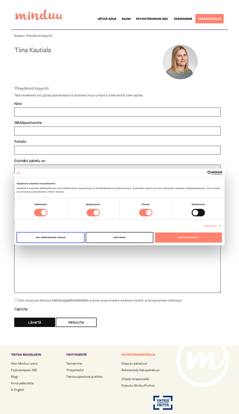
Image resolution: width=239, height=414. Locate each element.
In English (17, 389)
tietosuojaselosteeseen (70, 300)
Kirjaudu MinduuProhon (138, 385)
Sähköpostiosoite (28, 122)
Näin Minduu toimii (24, 363)
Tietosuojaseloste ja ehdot (84, 376)
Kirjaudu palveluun (134, 363)
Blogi (126, 19)
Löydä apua (107, 19)
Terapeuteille (209, 19)
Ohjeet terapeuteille (135, 379)
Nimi (18, 103)
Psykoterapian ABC (152, 19)
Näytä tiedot (210, 226)
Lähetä (34, 322)
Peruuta (76, 322)
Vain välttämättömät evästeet (50, 237)
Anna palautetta (22, 383)
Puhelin (20, 141)
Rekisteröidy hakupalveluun (140, 370)
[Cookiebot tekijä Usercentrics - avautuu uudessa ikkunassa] (202, 173)
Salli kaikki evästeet (188, 237)
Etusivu (19, 35)
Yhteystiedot (75, 370)
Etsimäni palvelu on (29, 160)
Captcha (20, 308)
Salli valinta (119, 237)
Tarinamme (183, 19)
